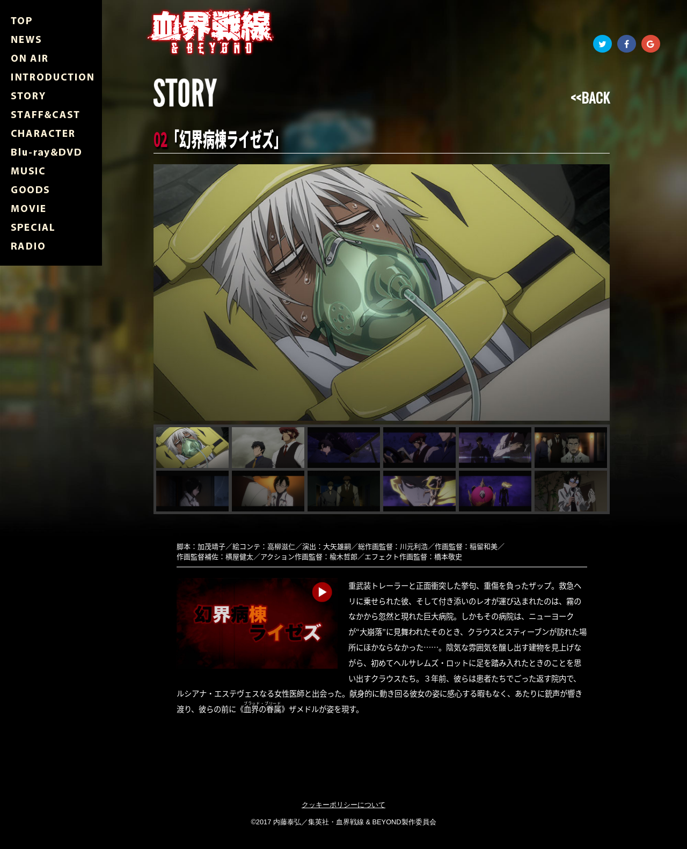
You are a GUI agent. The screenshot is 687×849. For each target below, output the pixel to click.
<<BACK (590, 97)
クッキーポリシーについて (343, 805)
